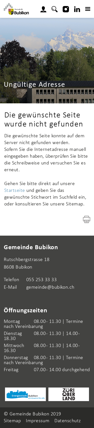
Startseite (14, 190)
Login (45, 9)
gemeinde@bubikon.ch (50, 287)
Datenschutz (67, 420)
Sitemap (12, 420)
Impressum (37, 420)
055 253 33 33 (41, 279)
